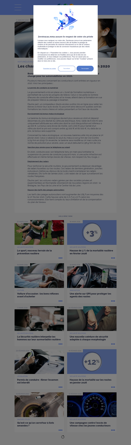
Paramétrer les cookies (49, 68)
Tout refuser (66, 68)
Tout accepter (85, 68)
